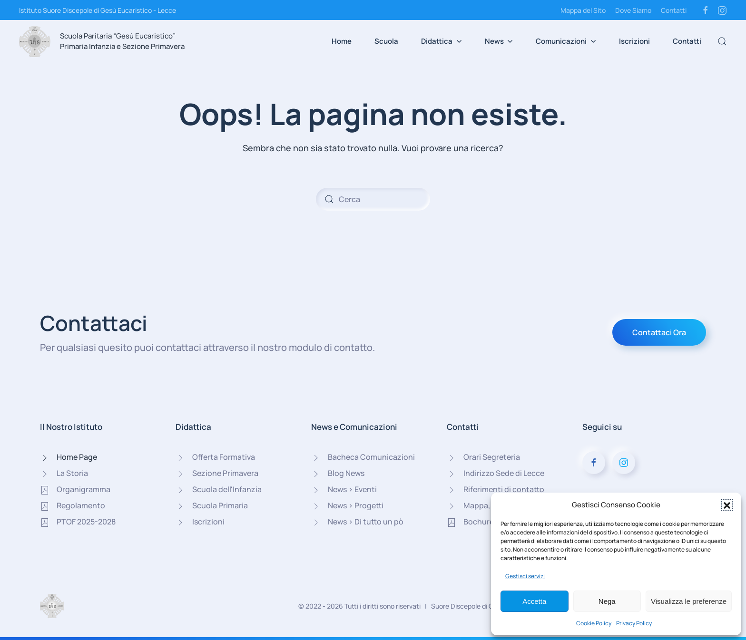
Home (342, 41)
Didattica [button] (441, 41)
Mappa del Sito (583, 10)
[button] (727, 505)
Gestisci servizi (525, 576)
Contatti (674, 10)
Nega (607, 601)
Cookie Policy (593, 623)
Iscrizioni (634, 41)
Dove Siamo (633, 10)
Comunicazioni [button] (566, 41)
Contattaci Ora (659, 332)
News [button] (499, 41)
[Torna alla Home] (34, 41)
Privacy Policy (634, 623)
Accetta (534, 601)
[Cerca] (373, 199)
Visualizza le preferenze (688, 601)
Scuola (386, 41)
